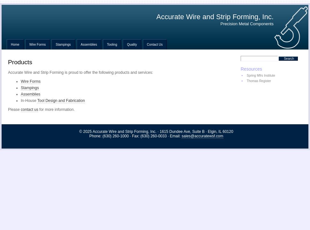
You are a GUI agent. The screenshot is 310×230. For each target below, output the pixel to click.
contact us (29, 109)
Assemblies (89, 44)
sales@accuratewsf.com (202, 136)
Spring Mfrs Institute (261, 75)
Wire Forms (37, 44)
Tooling (112, 44)
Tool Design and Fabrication (61, 100)
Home (15, 44)
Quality (132, 44)
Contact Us (155, 44)
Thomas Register (259, 81)
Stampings (63, 44)
